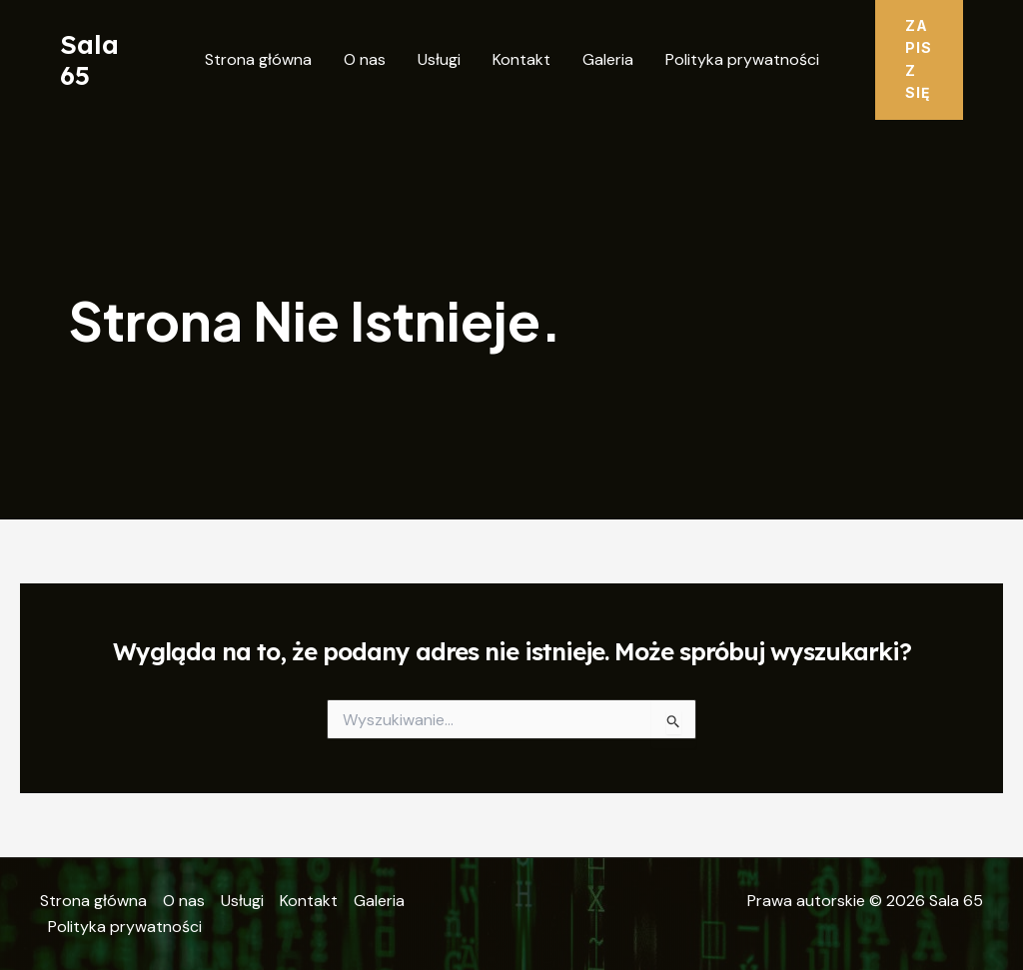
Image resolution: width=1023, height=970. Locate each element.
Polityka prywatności (742, 59)
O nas (365, 59)
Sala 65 (89, 60)
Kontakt (521, 59)
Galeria (607, 59)
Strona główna (258, 59)
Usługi (439, 59)
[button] (919, 60)
